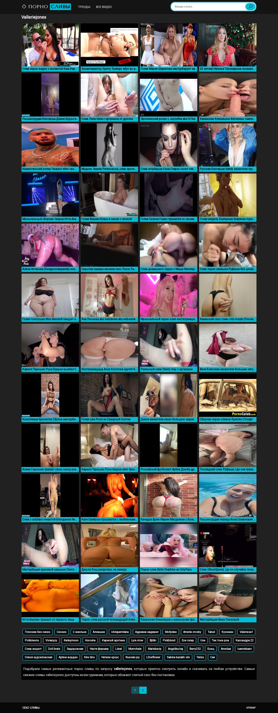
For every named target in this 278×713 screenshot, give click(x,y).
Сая (212, 657)
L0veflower (153, 657)
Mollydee (171, 632)
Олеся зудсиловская (38, 657)
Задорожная (75, 649)
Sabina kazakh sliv (178, 657)
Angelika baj (175, 649)
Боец (210, 649)
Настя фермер (99, 649)
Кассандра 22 (244, 640)
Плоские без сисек (37, 632)
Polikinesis (32, 640)
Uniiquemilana (120, 632)
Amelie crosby (192, 632)
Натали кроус (110, 657)
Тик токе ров (220, 640)
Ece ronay (188, 640)
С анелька (79, 632)
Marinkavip (154, 649)
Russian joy (132, 657)
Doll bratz (54, 649)
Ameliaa (226, 649)
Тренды (84, 7)
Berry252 (195, 649)
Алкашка (99, 632)
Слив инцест (33, 649)
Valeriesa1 (246, 632)
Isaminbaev (244, 649)
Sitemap (251, 707)
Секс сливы (30, 707)
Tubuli (211, 632)
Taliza (200, 657)
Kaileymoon (71, 640)
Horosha (90, 640)
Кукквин (227, 632)
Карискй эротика (113, 640)
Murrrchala (134, 649)
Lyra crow (137, 640)
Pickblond (169, 640)
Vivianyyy (51, 640)
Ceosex (61, 632)
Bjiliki (153, 640)
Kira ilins (89, 657)
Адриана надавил (146, 632)
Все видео (104, 7)
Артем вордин (68, 657)
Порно (46, 6)
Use (202, 640)
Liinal (118, 649)
